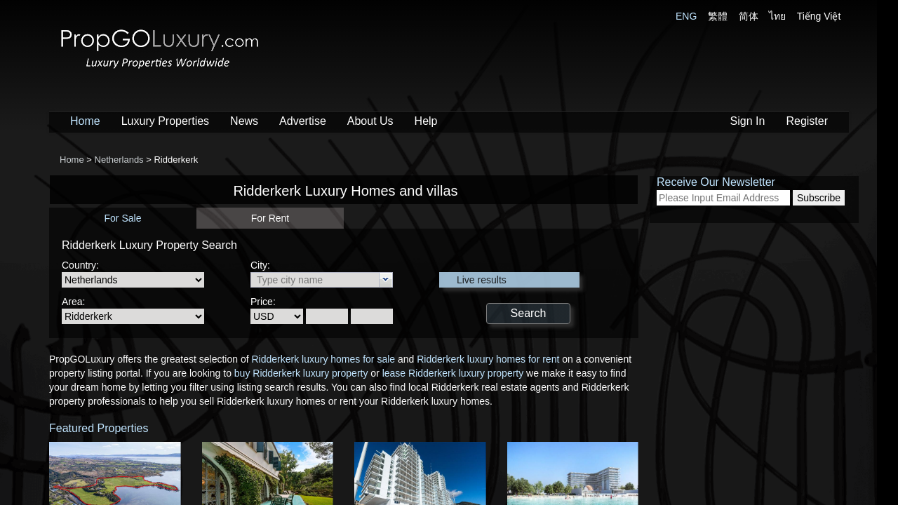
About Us (370, 121)
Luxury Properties (165, 121)
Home (85, 121)
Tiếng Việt (819, 16)
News (244, 121)
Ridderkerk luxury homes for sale (323, 359)
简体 (748, 16)
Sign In (747, 121)
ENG (686, 16)
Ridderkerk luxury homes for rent (488, 359)
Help (426, 121)
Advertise (302, 121)
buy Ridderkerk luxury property (301, 373)
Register (807, 121)
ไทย (777, 16)
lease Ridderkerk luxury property (453, 373)
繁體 (718, 16)
